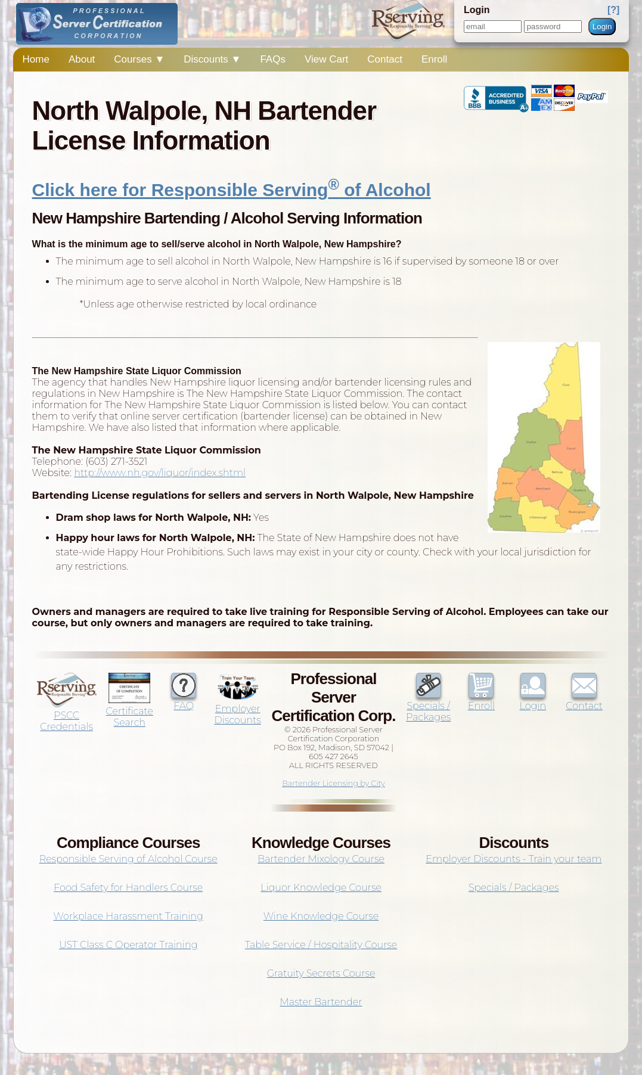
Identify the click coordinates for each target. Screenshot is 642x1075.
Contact (384, 59)
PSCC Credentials (67, 715)
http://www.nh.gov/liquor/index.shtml (160, 473)
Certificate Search (129, 711)
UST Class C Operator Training (128, 944)
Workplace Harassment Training (128, 916)
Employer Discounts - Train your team (513, 859)
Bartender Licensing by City (333, 783)
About (82, 59)
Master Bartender (321, 1002)
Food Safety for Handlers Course (128, 887)
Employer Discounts (237, 709)
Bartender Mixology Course (321, 859)
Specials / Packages (428, 706)
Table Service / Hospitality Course (321, 944)
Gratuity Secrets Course (321, 973)
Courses (139, 59)
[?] (613, 10)
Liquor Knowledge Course (321, 887)
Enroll (434, 59)
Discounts (212, 59)
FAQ (183, 700)
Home (36, 59)
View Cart (326, 59)
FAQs (273, 59)
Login (602, 26)
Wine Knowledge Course (321, 916)
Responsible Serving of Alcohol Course (128, 859)
